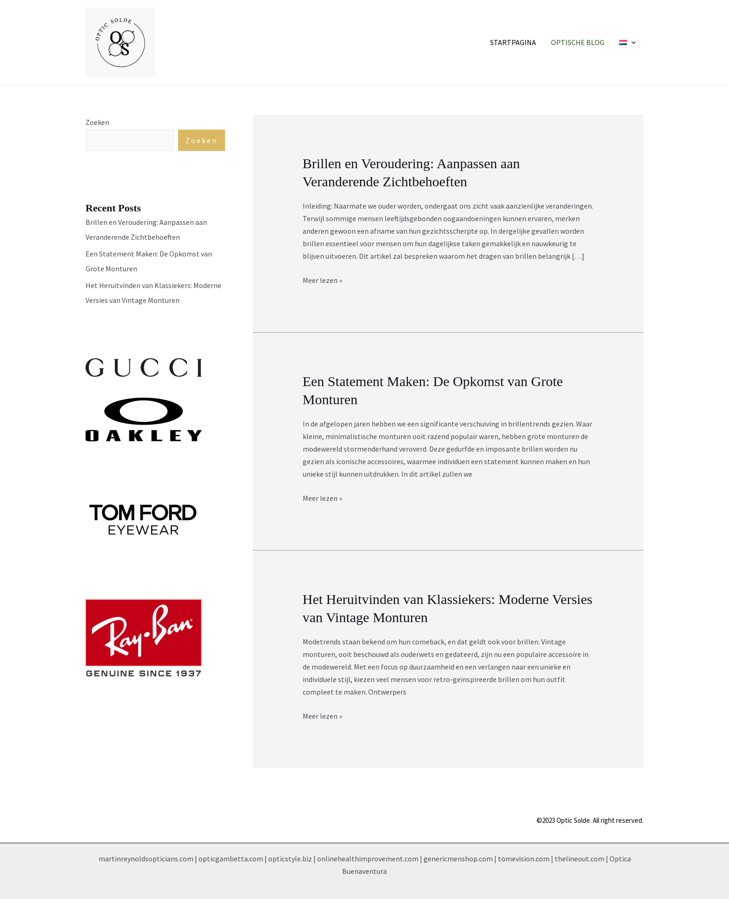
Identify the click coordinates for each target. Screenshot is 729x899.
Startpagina (513, 42)
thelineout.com (579, 858)
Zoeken (97, 122)
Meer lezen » (322, 279)
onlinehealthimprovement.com (367, 858)
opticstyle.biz (290, 858)
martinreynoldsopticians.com (146, 858)
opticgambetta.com (231, 858)
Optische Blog (577, 42)
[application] (631, 42)
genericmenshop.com (458, 858)
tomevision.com (524, 858)
